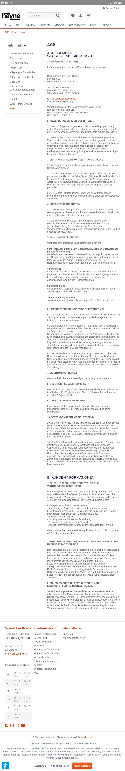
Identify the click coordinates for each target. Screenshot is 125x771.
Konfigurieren (82, 765)
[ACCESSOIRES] (77, 25)
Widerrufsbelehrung (21, 103)
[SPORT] (106, 25)
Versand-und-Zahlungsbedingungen (22, 88)
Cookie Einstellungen (21, 53)
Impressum (16, 67)
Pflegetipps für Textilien (23, 77)
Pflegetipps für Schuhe (22, 72)
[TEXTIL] (94, 25)
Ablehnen (40, 765)
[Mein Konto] (80, 15)
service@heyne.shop (65, 98)
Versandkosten (85, 736)
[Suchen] (58, 15)
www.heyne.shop (64, 101)
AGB (12, 108)
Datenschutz (17, 58)
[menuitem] (44, 15)
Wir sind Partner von (21, 94)
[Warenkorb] (88, 15)
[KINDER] (59, 25)
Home (7, 2)
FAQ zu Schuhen (19, 62)
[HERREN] (45, 25)
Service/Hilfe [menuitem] (111, 8)
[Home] (8, 25)
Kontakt (14, 99)
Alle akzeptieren (60, 765)
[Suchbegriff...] (44, 15)
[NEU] (19, 25)
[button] (5, 765)
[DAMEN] (31, 25)
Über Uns (15, 81)
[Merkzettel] (72, 15)
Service (117, 2)
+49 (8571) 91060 (17, 638)
